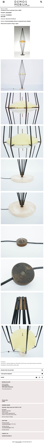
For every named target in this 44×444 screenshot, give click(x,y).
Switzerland (10, 386)
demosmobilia (18, 441)
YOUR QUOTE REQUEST (6, 373)
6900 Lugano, (5, 386)
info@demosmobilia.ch (7, 435)
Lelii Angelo (8, 12)
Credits (3, 401)
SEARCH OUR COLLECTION (7, 370)
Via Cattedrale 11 (5, 385)
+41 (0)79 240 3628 (6, 427)
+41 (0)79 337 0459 (6, 424)
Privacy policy (5, 400)
